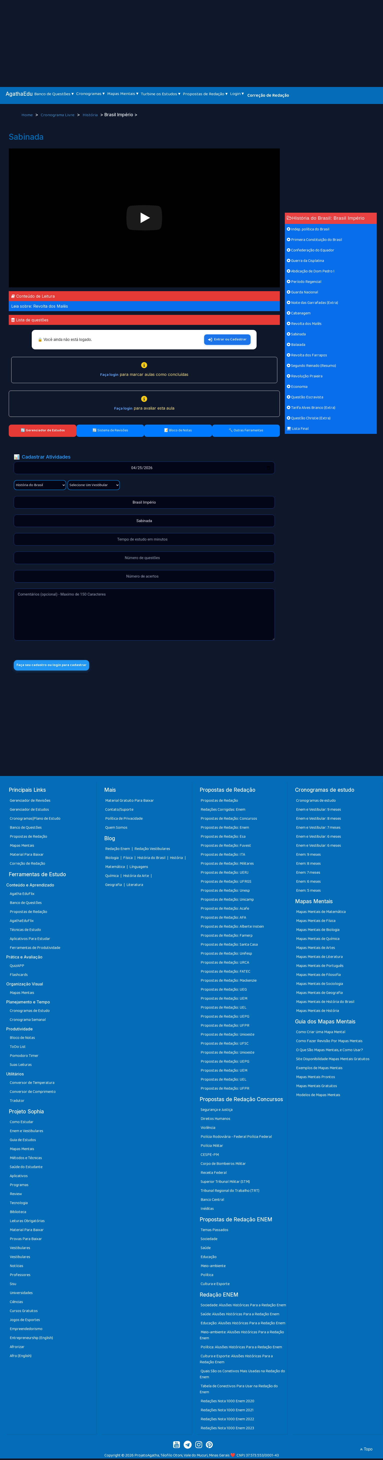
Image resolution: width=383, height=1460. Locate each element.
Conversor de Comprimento (33, 1093)
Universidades (21, 1294)
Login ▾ (237, 93)
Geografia (113, 886)
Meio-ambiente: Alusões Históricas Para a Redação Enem (242, 1337)
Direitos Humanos (215, 1120)
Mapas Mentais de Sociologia (319, 985)
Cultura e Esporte (215, 1285)
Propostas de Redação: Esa (223, 838)
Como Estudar (21, 1123)
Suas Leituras (21, 1066)
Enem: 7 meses (308, 874)
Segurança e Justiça (217, 1111)
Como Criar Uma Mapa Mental (320, 1033)
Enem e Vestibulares (26, 1132)
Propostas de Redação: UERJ (224, 874)
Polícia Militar (212, 1147)
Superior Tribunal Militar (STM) (225, 1183)
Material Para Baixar (27, 856)
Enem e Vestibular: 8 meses (318, 820)
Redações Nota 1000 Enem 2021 (227, 1412)
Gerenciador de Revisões (30, 802)
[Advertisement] (192, 37)
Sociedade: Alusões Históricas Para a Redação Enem (243, 1307)
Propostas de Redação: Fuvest (226, 847)
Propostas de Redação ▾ (205, 93)
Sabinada (296, 334)
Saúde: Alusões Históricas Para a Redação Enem (240, 1316)
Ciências (16, 1303)
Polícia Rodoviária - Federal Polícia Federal (236, 1138)
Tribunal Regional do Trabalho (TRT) (230, 1192)
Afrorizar (17, 1348)
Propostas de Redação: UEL (223, 1009)
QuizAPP (17, 967)
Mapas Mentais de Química (318, 940)
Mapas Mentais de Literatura (319, 958)
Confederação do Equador (310, 250)
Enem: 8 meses (308, 865)
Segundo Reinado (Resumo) (311, 366)
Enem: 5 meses (308, 892)
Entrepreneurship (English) (31, 1339)
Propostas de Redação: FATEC (225, 973)
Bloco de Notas (22, 1039)
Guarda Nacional (302, 292)
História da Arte (136, 877)
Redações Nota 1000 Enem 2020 (227, 1403)
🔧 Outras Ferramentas (246, 430)
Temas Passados (214, 1231)
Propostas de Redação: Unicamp (227, 901)
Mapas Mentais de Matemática (321, 913)
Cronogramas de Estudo (30, 1012)
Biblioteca (18, 1213)
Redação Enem (117, 850)
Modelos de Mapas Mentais (318, 1096)
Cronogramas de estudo (316, 802)
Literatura (134, 886)
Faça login (109, 375)
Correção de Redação (268, 95)
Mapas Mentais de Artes (315, 949)
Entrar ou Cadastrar (227, 339)
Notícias (16, 1267)
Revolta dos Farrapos (307, 355)
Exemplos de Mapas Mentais (319, 1069)
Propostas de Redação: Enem (225, 829)
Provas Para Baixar (26, 1240)
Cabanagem (299, 313)
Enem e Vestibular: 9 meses (318, 811)
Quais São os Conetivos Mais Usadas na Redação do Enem (242, 1376)
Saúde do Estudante (26, 1168)
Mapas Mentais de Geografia (319, 994)
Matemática (115, 868)
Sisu (13, 1285)
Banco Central (212, 1201)
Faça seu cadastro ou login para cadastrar (57, 666)
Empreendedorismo (26, 1330)
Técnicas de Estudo (25, 931)
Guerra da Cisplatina (305, 261)
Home (27, 114)
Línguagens (138, 868)
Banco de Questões (26, 829)
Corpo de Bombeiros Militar (223, 1165)
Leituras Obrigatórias (27, 1222)
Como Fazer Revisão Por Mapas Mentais (329, 1042)
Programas (19, 1186)
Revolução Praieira (305, 376)
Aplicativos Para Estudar (30, 940)
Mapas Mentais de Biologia (318, 931)
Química (112, 877)
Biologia (112, 859)
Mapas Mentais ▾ (122, 93)
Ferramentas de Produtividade (35, 949)
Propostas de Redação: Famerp (227, 937)
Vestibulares (20, 1249)
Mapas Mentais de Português (320, 967)
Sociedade (209, 1240)
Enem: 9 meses (308, 856)
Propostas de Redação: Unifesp (226, 955)
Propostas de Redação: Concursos (229, 820)
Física (128, 859)
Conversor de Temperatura (32, 1084)
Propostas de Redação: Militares (227, 865)
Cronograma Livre (58, 114)
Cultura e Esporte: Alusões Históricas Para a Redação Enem (236, 1361)
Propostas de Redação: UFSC (225, 1045)
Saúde (206, 1249)
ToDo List (18, 1048)
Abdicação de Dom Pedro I (311, 271)
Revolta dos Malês (304, 324)
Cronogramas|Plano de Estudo (35, 820)
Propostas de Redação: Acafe (225, 910)
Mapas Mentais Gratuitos (316, 1087)
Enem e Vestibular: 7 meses (318, 829)
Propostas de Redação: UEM (224, 1000)
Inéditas (207, 1210)
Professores (20, 1276)
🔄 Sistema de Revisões (110, 430)
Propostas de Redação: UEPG (225, 1018)
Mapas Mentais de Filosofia (318, 976)
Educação (209, 1258)
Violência (208, 1129)
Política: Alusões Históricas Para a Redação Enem (241, 1349)
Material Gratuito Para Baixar (129, 802)
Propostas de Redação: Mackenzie (229, 982)
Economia (297, 387)
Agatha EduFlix (22, 895)
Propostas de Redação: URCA (225, 964)
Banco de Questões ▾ (54, 93)
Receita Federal (214, 1174)
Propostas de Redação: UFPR (225, 1027)
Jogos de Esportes (25, 1321)
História (91, 114)
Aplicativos (19, 1177)
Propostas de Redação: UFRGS (226, 883)
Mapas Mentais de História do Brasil (325, 1003)
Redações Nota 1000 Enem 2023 (227, 1430)
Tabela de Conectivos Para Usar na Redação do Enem (239, 1391)
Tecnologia (19, 1204)
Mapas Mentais (22, 847)
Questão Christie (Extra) (309, 418)
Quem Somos (116, 829)
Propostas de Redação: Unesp (225, 892)
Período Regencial (304, 282)
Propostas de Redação (28, 838)
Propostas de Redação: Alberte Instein (232, 928)
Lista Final (298, 429)
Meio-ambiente (213, 1267)
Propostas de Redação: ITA (223, 856)
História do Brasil (151, 859)
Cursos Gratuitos (24, 1312)
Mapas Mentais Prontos (315, 1078)
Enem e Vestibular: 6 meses (318, 838)
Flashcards (19, 976)
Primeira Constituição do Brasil (314, 240)
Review (16, 1195)
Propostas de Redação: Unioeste (227, 1036)
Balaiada (296, 345)
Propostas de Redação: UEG (224, 991)
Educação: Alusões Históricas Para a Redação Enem (243, 1325)
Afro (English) (20, 1357)
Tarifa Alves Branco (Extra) (311, 408)
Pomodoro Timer (24, 1057)
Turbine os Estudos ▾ (160, 93)
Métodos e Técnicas (26, 1159)
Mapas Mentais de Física (316, 922)
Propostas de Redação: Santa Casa (229, 946)
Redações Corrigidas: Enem (223, 811)
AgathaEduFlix (22, 922)
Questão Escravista (305, 397)
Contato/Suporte (119, 811)
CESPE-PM (210, 1156)
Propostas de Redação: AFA (223, 919)
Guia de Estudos (23, 1141)
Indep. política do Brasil (308, 229)
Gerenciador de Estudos (29, 811)
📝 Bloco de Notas (178, 430)
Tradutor (17, 1102)
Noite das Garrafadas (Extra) (312, 303)
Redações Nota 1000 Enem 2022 (227, 1421)
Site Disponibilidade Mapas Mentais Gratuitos (333, 1060)
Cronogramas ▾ (90, 93)
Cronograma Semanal (28, 1021)
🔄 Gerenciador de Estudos (43, 430)
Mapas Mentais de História (317, 1012)
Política (207, 1276)
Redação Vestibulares (152, 850)
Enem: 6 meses (308, 883)
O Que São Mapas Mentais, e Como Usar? (329, 1051)
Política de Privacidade (124, 820)
